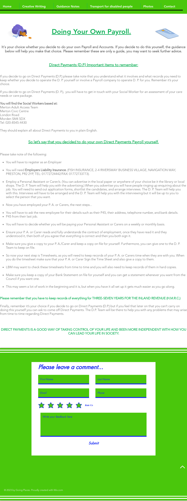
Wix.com (58, 490)
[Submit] (93, 443)
